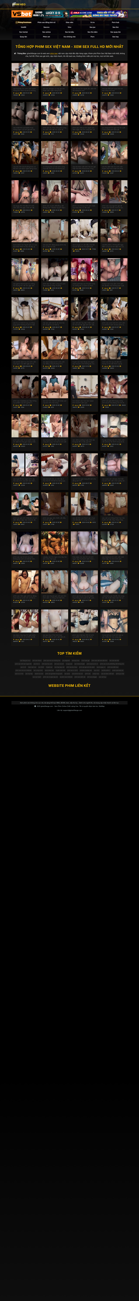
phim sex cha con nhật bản (74, 675)
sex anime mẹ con (55, 684)
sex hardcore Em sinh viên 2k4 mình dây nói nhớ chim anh (113, 560)
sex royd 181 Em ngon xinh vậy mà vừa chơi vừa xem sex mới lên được (25, 482)
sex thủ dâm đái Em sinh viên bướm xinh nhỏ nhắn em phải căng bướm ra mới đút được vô (113, 169)
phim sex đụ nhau (112, 671)
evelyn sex (76, 684)
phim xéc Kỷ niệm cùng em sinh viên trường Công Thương (54, 286)
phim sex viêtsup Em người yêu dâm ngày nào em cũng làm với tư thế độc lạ (84, 130)
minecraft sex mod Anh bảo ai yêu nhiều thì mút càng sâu (112, 638)
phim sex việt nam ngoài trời (37, 667)
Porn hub (115, 23)
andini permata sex (78, 680)
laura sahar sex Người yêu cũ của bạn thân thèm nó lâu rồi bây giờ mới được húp (25, 247)
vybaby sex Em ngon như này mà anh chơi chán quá (54, 560)
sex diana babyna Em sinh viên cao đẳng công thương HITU (54, 365)
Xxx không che (70, 37)
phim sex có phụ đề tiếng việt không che (34, 671)
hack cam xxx (64, 671)
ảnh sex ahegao (89, 688)
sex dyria (42, 684)
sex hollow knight (103, 667)
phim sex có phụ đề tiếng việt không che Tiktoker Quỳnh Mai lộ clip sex (54, 209)
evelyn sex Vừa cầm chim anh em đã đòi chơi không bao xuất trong (113, 286)
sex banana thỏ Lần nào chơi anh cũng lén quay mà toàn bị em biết (54, 443)
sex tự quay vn (41, 675)
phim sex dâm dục (56, 675)
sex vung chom (91, 675)
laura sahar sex (104, 675)
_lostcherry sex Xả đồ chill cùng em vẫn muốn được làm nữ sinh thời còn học (113, 599)
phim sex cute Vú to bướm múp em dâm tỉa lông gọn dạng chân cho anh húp (24, 443)
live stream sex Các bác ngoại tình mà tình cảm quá (83, 404)
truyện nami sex (117, 675)
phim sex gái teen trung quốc (26, 684)
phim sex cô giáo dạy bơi (41, 688)
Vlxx (69, 28)
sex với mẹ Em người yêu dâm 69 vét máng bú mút (84, 91)
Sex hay (115, 37)
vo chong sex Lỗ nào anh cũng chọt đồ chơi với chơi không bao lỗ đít (54, 169)
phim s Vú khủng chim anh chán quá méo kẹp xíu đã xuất (84, 209)
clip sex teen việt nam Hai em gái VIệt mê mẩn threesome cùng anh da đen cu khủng (84, 169)
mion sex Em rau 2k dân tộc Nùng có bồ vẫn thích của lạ (112, 365)
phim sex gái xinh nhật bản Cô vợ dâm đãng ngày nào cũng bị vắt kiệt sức (25, 521)
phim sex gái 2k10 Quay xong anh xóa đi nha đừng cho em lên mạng (113, 404)
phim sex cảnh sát (75, 688)
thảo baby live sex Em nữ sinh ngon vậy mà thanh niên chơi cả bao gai (84, 560)
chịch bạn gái (95, 663)
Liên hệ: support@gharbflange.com (69, 722)
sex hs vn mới (92, 680)
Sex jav (92, 28)
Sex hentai (23, 33)
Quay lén (23, 37)
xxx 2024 (75, 671)
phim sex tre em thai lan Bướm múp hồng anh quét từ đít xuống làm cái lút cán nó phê (84, 599)
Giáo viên (69, 23)
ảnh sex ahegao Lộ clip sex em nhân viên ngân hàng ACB (54, 91)
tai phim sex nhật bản (59, 688)
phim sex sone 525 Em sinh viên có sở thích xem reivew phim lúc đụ (113, 326)
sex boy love (83, 663)
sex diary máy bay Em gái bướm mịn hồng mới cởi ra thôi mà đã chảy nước (24, 638)
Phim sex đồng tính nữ (46, 23)
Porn (92, 37)
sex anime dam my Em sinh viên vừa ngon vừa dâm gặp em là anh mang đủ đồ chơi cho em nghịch (24, 365)
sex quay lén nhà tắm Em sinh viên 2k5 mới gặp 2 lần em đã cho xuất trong (23, 209)
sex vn (17, 95)
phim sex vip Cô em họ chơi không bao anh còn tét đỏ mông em (24, 560)
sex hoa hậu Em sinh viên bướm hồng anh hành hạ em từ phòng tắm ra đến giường (24, 91)
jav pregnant (72, 663)
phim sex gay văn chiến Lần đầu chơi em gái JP (54, 521)
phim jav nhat (105, 684)
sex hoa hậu (104, 680)
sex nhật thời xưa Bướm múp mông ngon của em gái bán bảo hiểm (24, 130)
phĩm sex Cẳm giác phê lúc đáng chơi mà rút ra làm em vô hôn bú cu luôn (24, 599)
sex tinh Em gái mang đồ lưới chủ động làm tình (84, 482)
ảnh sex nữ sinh (79, 667)
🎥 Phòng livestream (23, 23)
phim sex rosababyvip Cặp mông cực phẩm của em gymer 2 (24, 404)
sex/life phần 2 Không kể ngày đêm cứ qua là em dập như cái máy (113, 247)
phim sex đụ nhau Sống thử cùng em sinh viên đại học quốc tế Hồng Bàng (54, 130)
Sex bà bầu (69, 33)
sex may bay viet (97, 671)
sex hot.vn (52, 667)
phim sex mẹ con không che (55, 663)
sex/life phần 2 (64, 680)
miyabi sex (85, 671)
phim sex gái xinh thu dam (25, 675)
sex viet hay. (102, 688)
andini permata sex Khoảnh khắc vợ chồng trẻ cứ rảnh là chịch (84, 286)
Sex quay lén (115, 33)
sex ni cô (54, 671)
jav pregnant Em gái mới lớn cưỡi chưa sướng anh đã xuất (113, 130)
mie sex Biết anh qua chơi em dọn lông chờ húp (112, 91)
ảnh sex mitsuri (38, 663)
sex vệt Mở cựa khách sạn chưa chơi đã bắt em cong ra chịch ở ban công (84, 521)
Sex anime (46, 33)
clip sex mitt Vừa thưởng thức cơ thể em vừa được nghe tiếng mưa (25, 169)
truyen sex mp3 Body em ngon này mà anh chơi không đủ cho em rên (83, 365)
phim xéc (67, 684)
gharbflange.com (47, 718)
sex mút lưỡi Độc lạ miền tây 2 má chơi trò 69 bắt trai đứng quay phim (54, 482)
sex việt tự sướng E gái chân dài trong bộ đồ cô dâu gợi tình (84, 443)
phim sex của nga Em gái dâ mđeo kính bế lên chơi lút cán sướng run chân (112, 209)
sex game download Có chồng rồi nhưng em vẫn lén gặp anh (24, 286)
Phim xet (46, 37)
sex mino (53, 680)
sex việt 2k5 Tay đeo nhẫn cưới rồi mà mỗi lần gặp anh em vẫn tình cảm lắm (83, 326)
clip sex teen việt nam (90, 684)
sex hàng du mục (24, 663)
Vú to (92, 23)
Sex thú (115, 28)
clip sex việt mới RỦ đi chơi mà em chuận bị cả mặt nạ (53, 326)
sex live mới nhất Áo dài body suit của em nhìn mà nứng (54, 404)
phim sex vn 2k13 (24, 680)
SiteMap (102, 718)
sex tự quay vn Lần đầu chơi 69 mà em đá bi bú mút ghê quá (84, 247)
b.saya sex (91, 667)
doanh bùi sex (115, 680)
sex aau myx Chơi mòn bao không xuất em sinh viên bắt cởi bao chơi (54, 638)
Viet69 (23, 28)
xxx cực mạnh (117, 684)
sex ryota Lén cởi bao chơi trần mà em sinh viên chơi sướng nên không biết (113, 482)
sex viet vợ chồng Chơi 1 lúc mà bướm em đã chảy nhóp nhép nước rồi (113, 521)
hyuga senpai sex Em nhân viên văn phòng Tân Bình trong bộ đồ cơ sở (113, 443)
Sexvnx (46, 28)
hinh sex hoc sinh (65, 667)
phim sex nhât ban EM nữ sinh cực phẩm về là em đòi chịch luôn (83, 638)
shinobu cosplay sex (40, 680)
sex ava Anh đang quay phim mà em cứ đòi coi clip (54, 247)
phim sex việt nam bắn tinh (111, 663)
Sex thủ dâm (92, 33)
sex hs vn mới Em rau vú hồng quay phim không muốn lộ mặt (24, 326)
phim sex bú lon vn (118, 667)
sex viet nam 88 (19, 667)
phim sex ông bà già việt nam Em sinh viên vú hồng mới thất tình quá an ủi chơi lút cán (54, 599)
